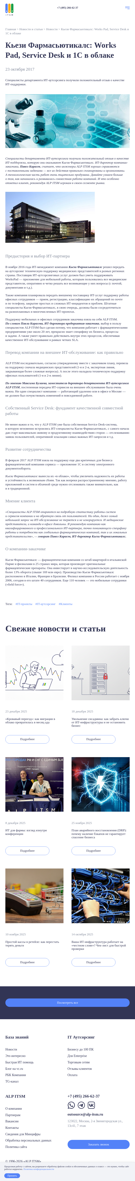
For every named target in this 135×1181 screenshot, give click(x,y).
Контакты (12, 1128)
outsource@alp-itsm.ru (85, 1114)
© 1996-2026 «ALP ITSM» (23, 1161)
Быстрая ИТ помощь (19, 1062)
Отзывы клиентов (80, 1069)
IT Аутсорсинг (81, 1037)
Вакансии (12, 1121)
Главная (10, 29)
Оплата (72, 1075)
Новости (52, 29)
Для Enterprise (77, 1056)
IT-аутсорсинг (46, 604)
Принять (12, 1175)
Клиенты (66, 604)
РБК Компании (15, 1075)
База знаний (17, 1037)
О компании (13, 1108)
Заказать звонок (98, 1144)
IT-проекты (24, 604)
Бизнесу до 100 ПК (81, 1049)
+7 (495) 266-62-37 (67, 7)
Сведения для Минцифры (22, 1134)
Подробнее (27, 739)
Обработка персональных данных (28, 1140)
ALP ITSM (15, 1096)
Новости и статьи (31, 29)
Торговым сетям (79, 1062)
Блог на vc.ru (14, 1069)
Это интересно (15, 1056)
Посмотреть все (67, 1003)
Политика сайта (16, 1147)
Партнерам (12, 1115)
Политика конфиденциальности (38, 1169)
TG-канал (11, 1081)
